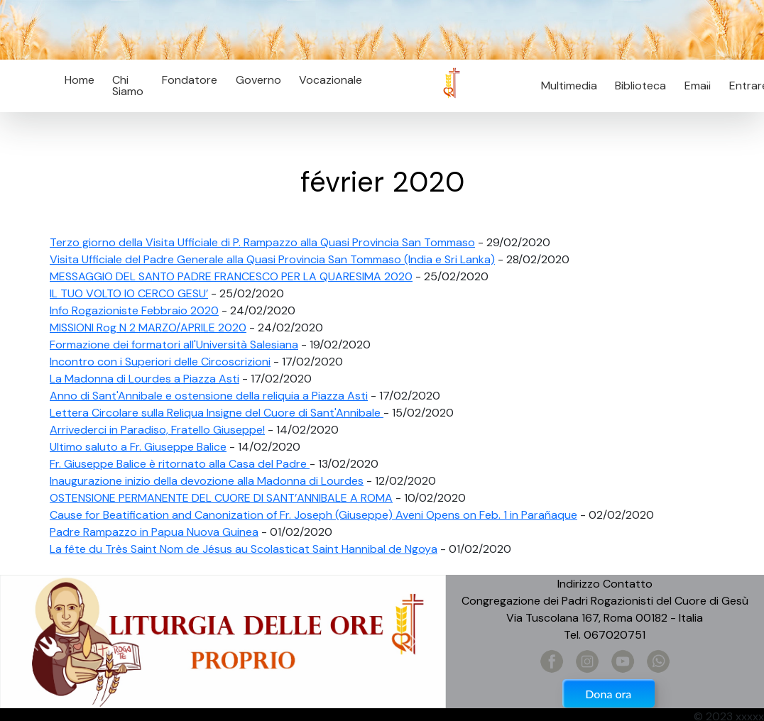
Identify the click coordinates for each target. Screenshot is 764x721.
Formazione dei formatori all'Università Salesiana (174, 344)
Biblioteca (640, 85)
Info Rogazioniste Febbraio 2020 (134, 310)
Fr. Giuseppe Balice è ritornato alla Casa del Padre (180, 463)
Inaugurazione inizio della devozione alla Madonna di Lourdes (207, 480)
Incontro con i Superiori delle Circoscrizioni (160, 361)
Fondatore (189, 79)
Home (79, 79)
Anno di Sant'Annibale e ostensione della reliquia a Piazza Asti (209, 395)
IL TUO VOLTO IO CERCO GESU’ (129, 293)
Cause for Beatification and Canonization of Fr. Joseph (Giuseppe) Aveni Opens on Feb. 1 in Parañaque (313, 514)
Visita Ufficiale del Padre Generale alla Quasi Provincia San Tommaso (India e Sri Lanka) (272, 259)
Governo (258, 79)
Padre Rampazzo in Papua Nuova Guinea (154, 531)
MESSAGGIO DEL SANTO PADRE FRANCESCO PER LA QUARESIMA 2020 (231, 276)
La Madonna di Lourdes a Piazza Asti (144, 378)
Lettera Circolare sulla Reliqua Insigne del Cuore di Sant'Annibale (216, 412)
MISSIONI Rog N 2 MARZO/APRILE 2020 (148, 327)
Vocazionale (330, 79)
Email (693, 85)
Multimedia (569, 85)
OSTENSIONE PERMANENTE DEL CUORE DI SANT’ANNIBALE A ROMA (221, 497)
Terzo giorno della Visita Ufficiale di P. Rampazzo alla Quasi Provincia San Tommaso (262, 242)
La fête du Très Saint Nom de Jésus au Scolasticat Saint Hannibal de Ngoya (243, 548)
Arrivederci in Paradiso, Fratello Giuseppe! (157, 429)
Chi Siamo (127, 85)
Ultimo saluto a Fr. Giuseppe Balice (138, 446)
